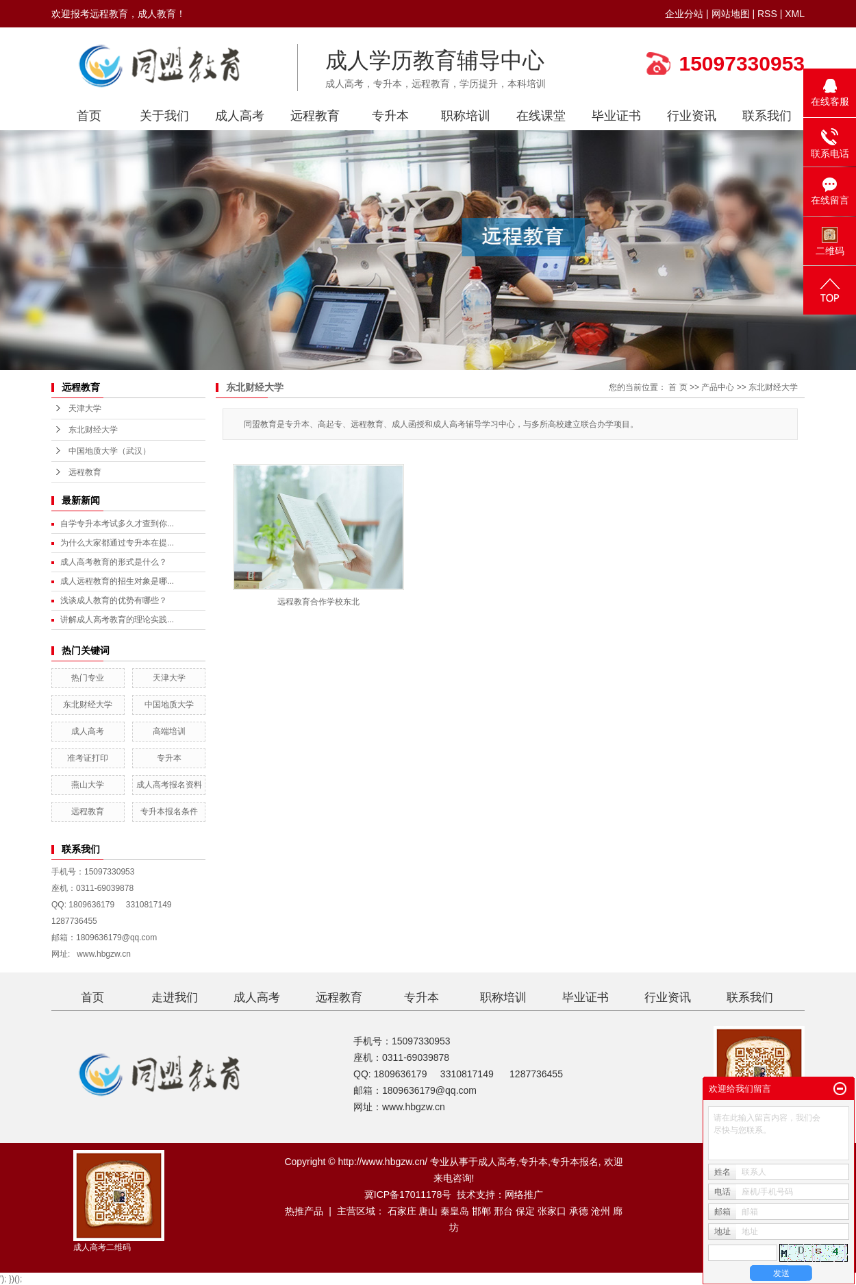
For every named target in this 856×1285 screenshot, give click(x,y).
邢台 (503, 1211)
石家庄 (402, 1211)
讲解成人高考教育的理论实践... (117, 619)
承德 (578, 1211)
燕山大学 (87, 785)
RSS (767, 13)
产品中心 (717, 387)
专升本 (390, 116)
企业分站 (684, 13)
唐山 (428, 1211)
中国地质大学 (169, 704)
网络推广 (524, 1194)
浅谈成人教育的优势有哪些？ (113, 600)
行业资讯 (691, 116)
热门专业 (87, 678)
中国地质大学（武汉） (109, 451)
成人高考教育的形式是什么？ (113, 562)
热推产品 (304, 1211)
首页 (89, 116)
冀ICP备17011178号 (408, 1194)
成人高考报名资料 (169, 785)
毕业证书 (616, 116)
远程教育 (315, 116)
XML (795, 13)
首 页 (677, 387)
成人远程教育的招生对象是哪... (117, 581)
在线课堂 (541, 116)
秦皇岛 (454, 1211)
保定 (525, 1211)
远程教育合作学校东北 (318, 602)
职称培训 (465, 116)
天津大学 (84, 408)
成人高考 (239, 116)
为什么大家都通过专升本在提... (117, 543)
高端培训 (169, 731)
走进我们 (174, 997)
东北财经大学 (93, 430)
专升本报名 (575, 1161)
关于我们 (164, 116)
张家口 (552, 1211)
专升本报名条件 (169, 811)
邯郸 (481, 1211)
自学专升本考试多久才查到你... (117, 523)
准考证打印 (87, 758)
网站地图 (731, 13)
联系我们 (767, 116)
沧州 (600, 1211)
